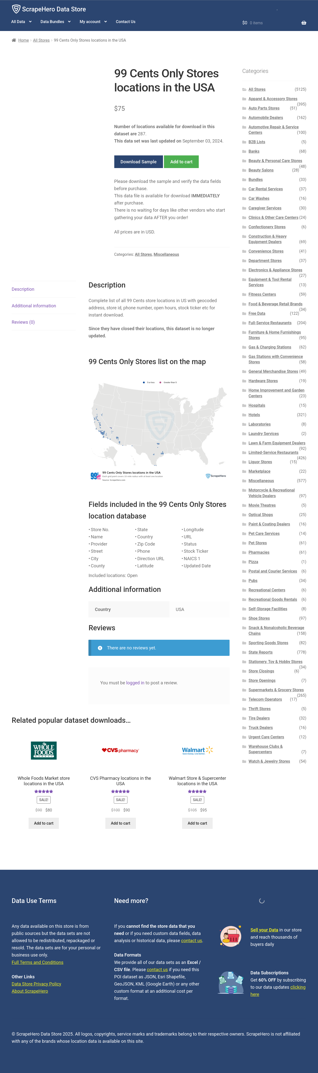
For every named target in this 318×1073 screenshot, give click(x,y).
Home (23, 40)
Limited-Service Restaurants (273, 452)
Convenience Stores (266, 251)
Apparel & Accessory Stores (273, 98)
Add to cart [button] (43, 823)
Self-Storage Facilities (268, 609)
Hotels (254, 414)
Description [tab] (23, 289)
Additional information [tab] (34, 305)
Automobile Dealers (266, 117)
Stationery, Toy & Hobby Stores (276, 661)
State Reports (261, 652)
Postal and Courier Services (273, 571)
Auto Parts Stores (264, 108)
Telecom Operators (265, 699)
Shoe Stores (259, 618)
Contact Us (125, 21)
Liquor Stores (260, 462)
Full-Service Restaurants (270, 322)
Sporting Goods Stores (268, 642)
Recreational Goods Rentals (273, 599)
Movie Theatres (262, 505)
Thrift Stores (260, 708)
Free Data (257, 313)
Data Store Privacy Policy (36, 983)
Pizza (253, 561)
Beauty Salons (261, 170)
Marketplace (260, 471)
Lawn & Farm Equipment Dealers (277, 443)
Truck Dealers (261, 727)
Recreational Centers (267, 590)
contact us (191, 940)
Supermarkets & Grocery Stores (276, 690)
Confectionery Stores (267, 227)
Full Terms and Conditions (37, 962)
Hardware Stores (263, 380)
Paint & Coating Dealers (269, 524)
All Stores (41, 40)
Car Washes (259, 198)
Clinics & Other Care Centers (274, 217)
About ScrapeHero (30, 991)
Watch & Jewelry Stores (269, 761)
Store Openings (262, 680)
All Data (18, 21)
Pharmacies (259, 552)
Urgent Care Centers (266, 737)
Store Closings (261, 671)
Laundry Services (264, 433)
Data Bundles (52, 21)
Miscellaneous (166, 254)
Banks (254, 151)
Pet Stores (258, 543)
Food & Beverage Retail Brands (276, 304)
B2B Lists (257, 142)
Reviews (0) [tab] (23, 322)
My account (90, 21)
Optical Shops (261, 514)
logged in (135, 682)
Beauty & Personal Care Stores (275, 160)
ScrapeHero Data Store (54, 9)
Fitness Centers (262, 294)
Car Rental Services (266, 189)
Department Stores (265, 260)
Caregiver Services (265, 208)
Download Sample (138, 161)
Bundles (256, 179)
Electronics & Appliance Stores (275, 270)
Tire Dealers (259, 718)
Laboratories (260, 424)
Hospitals (257, 405)
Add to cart (181, 161)
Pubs (253, 580)
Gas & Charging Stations (270, 347)
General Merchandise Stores (273, 371)
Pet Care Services (264, 533)
